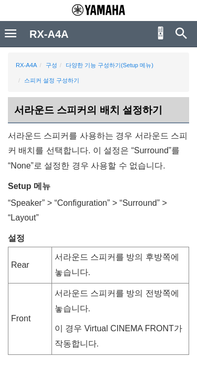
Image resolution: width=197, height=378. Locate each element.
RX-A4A (26, 65)
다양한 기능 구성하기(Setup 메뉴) (109, 65)
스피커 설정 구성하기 (51, 80)
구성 (51, 65)
